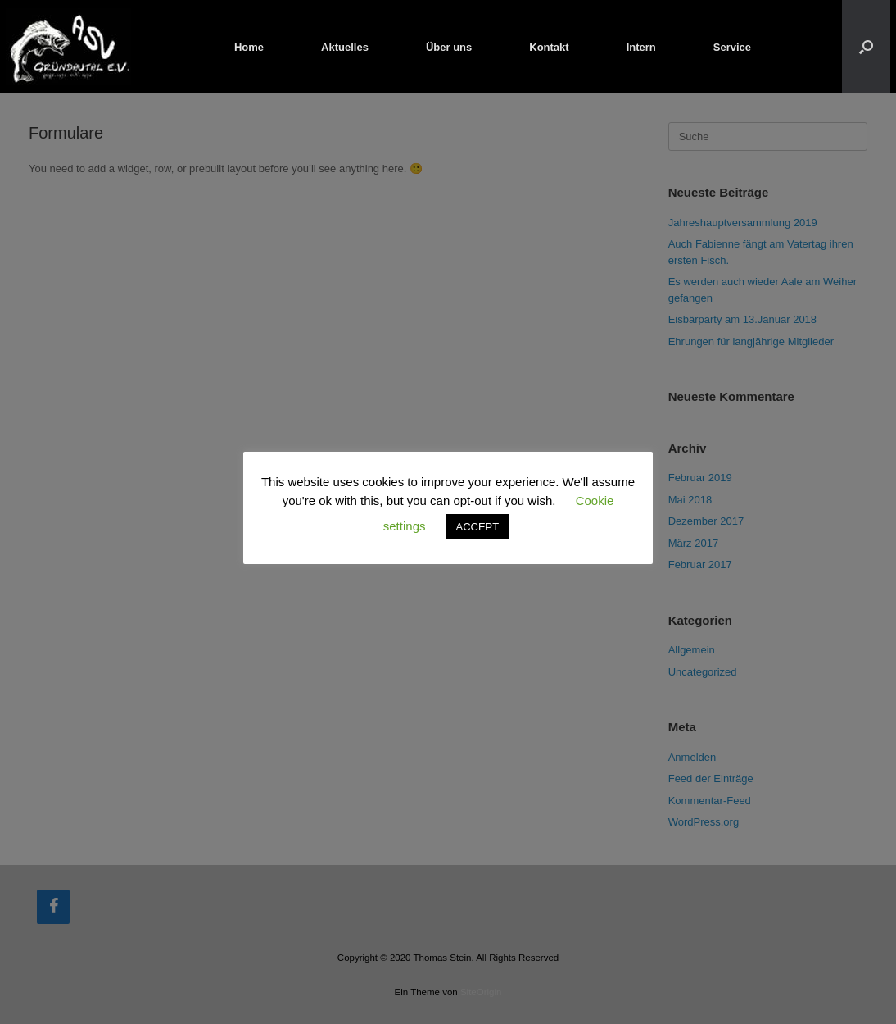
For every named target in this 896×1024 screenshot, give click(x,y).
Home (249, 47)
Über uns (449, 47)
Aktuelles (345, 47)
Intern (641, 47)
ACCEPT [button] (477, 527)
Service (732, 47)
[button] (866, 46)
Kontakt (548, 47)
